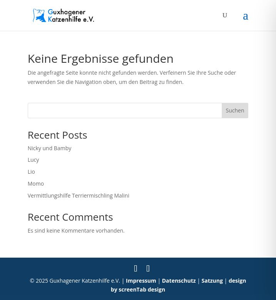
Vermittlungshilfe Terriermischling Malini (78, 195)
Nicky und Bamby (50, 148)
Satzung (212, 280)
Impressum (141, 280)
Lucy (33, 159)
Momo (36, 183)
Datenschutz (179, 280)
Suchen (235, 110)
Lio (31, 171)
